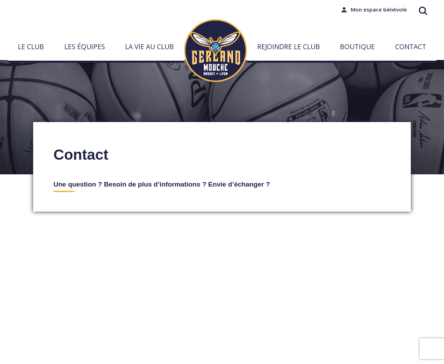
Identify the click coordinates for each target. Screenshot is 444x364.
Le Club (31, 46)
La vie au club (149, 46)
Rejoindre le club (288, 46)
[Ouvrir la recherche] (423, 10)
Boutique (357, 46)
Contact (410, 46)
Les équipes (84, 46)
